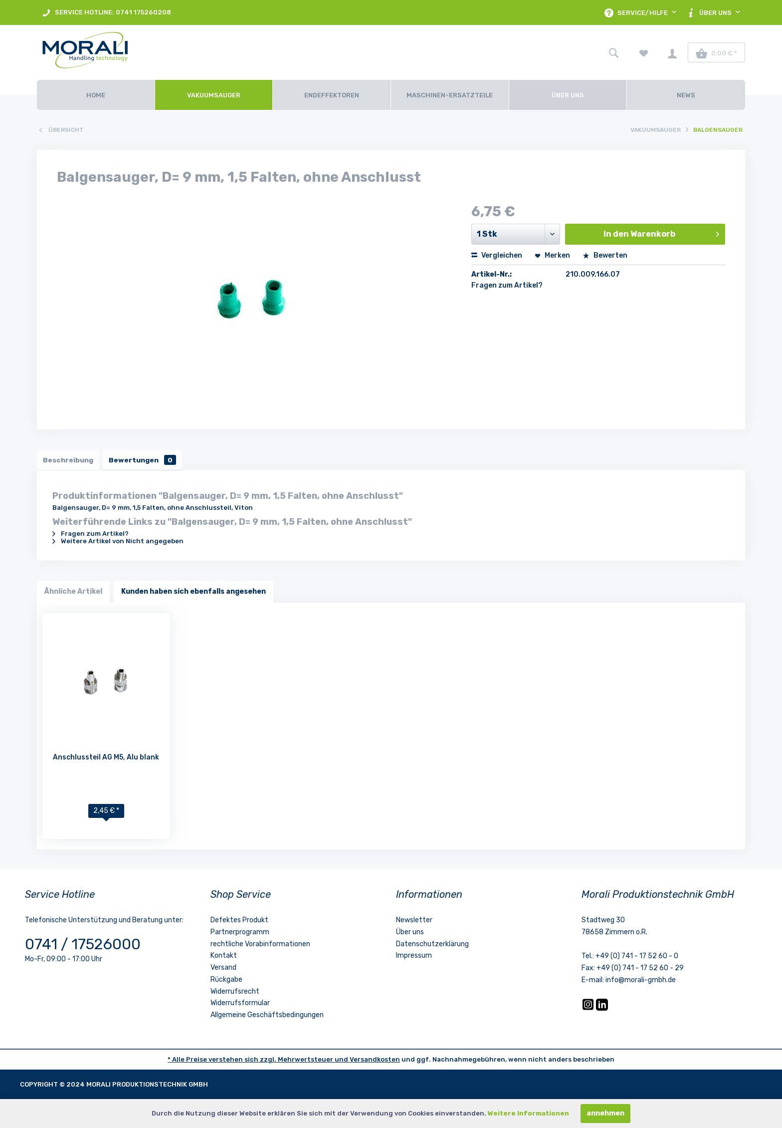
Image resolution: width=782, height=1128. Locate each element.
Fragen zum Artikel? (507, 285)
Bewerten (605, 255)
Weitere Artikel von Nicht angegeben (118, 543)
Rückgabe (226, 981)
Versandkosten (375, 1061)
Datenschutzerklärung (432, 946)
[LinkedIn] (602, 1010)
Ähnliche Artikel (73, 593)
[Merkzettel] (644, 52)
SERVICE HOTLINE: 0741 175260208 (106, 12)
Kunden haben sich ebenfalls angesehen (193, 593)
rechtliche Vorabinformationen (260, 946)
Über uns (410, 934)
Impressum (414, 957)
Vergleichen (496, 255)
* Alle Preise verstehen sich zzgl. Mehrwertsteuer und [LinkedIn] (259, 1061)
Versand (223, 969)
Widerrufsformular (240, 1005)
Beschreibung (69, 460)
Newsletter (414, 922)
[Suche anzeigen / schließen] (613, 52)
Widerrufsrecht (234, 993)
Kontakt (223, 957)
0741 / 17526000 (83, 946)
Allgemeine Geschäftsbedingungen (267, 1017)
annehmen (605, 1113)
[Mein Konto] (672, 52)
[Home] (96, 95)
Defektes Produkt (239, 922)
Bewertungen (147, 460)
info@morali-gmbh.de (640, 982)
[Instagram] (589, 1010)
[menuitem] (106, 12)
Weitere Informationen (528, 1113)
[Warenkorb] (716, 52)
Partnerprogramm (239, 934)
